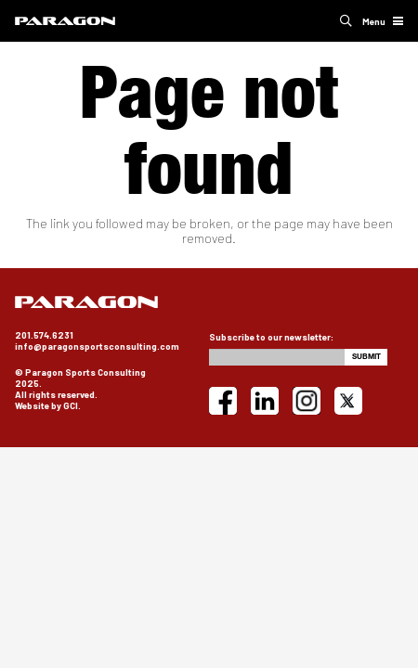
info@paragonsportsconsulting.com (97, 346)
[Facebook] (223, 401)
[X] (348, 401)
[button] (345, 21)
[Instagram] (306, 401)
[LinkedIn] (265, 401)
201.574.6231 (44, 334)
